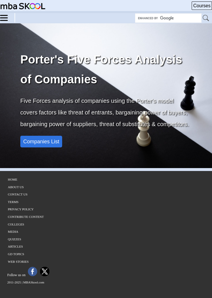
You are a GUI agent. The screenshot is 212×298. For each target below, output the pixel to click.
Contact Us (18, 194)
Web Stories (18, 261)
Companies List (41, 141)
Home (12, 179)
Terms (13, 202)
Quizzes (14, 239)
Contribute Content (26, 216)
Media (13, 231)
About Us (16, 187)
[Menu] (7, 17)
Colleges (16, 224)
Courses (202, 5)
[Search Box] (168, 18)
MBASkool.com (33, 282)
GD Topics (16, 254)
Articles (15, 246)
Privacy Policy (21, 209)
